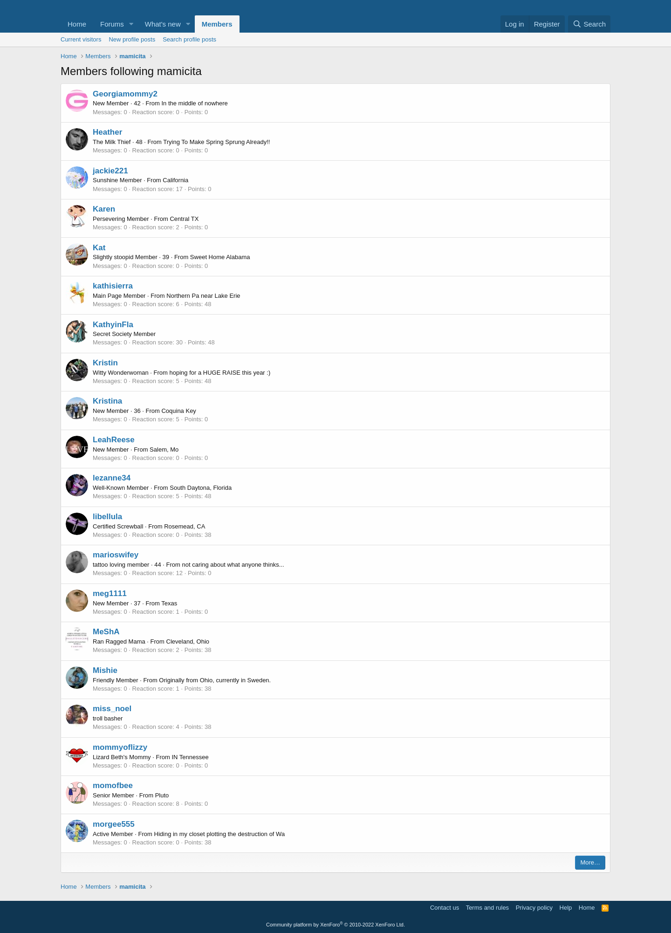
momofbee (113, 785)
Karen (104, 209)
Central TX (184, 218)
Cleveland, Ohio (188, 641)
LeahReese (114, 439)
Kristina (107, 401)
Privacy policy (534, 907)
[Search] (589, 24)
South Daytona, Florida (201, 487)
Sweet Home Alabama (220, 257)
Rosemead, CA (184, 526)
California (175, 180)
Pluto (162, 795)
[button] (131, 24)
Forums (112, 24)
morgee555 (114, 824)
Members (217, 24)
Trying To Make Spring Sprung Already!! (216, 141)
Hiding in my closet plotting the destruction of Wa (219, 833)
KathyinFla (113, 324)
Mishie (105, 670)
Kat (99, 247)
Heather (107, 132)
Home (77, 24)
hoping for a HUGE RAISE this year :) (220, 372)
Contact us (444, 907)
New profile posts (132, 39)
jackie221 (110, 170)
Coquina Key (178, 410)
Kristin (105, 362)
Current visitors (81, 39)
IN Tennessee (189, 757)
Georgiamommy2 (125, 93)
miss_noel (112, 708)
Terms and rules (487, 907)
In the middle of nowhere (194, 103)
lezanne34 (111, 477)
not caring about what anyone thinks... (233, 564)
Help (566, 907)
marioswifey (115, 554)
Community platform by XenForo (335, 924)
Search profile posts (189, 39)
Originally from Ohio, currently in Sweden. (215, 680)
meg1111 (110, 593)
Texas (169, 603)
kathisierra (113, 285)
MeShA (106, 631)
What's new (163, 24)
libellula (107, 516)
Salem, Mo (164, 449)
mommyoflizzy (120, 747)
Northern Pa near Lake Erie (203, 295)
